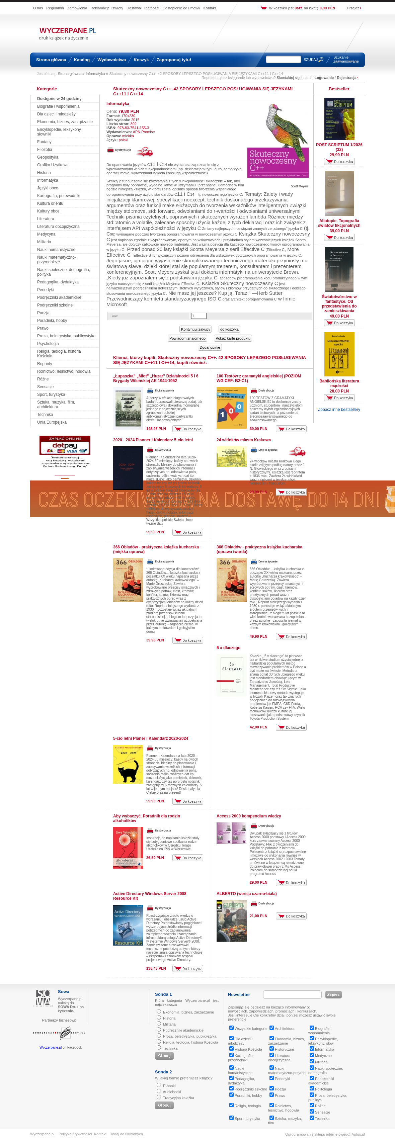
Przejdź (353, 8)
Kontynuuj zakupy (195, 329)
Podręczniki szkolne (55, 305)
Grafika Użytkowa (53, 165)
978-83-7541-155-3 (133, 128)
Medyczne (321, 1056)
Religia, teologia (245, 1106)
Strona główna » (71, 74)
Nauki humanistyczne (56, 249)
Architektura (282, 1029)
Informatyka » (97, 74)
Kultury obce (48, 211)
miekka (128, 136)
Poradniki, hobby (52, 320)
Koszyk (141, 59)
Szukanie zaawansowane (346, 59)
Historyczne (281, 1049)
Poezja (43, 313)
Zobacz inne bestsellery (339, 409)
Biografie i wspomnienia (58, 106)
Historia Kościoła (245, 1049)
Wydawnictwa (111, 59)
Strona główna (51, 59)
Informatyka (47, 180)
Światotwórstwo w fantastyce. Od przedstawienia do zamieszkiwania (339, 303)
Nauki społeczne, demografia (325, 1070)
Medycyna (46, 234)
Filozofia (44, 149)
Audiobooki (172, 1092)
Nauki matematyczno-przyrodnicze (56, 259)
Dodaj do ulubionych (126, 1134)
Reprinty (44, 363)
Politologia (321, 1089)
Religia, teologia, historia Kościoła (190, 1042)
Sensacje (45, 386)
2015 (135, 120)
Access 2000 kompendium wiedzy (249, 816)
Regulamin (55, 8)
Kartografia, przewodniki (58, 195)
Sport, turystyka (51, 394)
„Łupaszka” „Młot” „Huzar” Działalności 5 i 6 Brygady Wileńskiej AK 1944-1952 (156, 378)
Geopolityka (47, 157)
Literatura (45, 218)
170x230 (128, 116)
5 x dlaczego (228, 647)
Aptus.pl (358, 1134)
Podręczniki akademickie (59, 297)
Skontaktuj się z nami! (295, 78)
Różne (43, 379)
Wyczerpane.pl (51, 1047)
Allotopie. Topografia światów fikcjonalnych (339, 223)
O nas (38, 8)
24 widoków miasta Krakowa (244, 440)
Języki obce (47, 188)
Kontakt (209, 8)
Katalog (82, 59)
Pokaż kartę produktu (233, 338)
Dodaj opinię (210, 347)
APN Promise (144, 132)
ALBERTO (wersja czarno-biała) (247, 893)
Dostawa (134, 8)
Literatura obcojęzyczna (58, 226)
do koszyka (229, 329)
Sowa (63, 991)
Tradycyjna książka (178, 1098)
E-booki (169, 1086)
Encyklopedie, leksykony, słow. (323, 1041)
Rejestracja (347, 78)
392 (134, 124)
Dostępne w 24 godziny (59, 98)
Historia (44, 172)
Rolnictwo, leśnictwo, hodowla (63, 371)
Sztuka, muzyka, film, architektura (56, 404)
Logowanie (324, 78)
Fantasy (44, 142)
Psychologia (48, 343)
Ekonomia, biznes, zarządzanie (65, 121)
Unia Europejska (52, 422)
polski (123, 140)
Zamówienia (77, 8)
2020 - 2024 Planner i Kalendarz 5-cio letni (153, 440)
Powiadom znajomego (187, 338)
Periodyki (45, 289)
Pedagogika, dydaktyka (58, 282)
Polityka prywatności (75, 1134)
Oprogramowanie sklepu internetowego (317, 1134)
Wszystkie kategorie (248, 1029)
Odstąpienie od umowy (181, 8)
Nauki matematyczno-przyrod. (287, 1070)
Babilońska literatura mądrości (339, 383)
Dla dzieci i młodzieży (56, 114)
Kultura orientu (50, 203)
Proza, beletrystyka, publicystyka (66, 336)
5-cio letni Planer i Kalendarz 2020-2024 (150, 738)
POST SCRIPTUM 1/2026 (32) (339, 147)
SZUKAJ (311, 60)
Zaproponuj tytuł (174, 59)
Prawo (43, 328)
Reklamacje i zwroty (106, 8)
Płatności (151, 8)
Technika (45, 414)
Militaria (44, 242)
